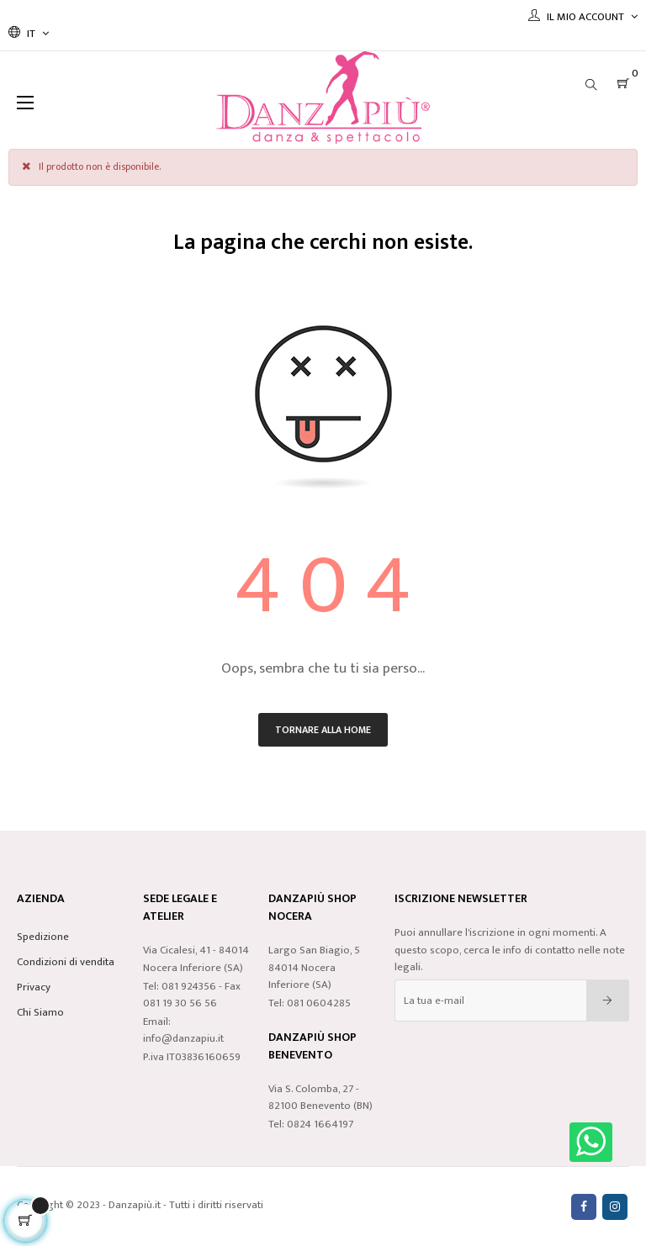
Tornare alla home (323, 729)
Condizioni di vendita (65, 962)
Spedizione (43, 936)
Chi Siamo (40, 1012)
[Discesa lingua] (28, 33)
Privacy (33, 987)
